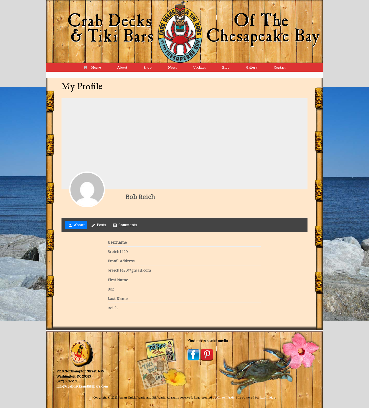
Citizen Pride (225, 397)
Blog (226, 67)
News (172, 67)
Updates (199, 67)
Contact (279, 67)
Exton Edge (267, 397)
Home (92, 67)
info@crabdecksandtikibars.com (82, 386)
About (122, 67)
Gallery (252, 67)
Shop (148, 67)
